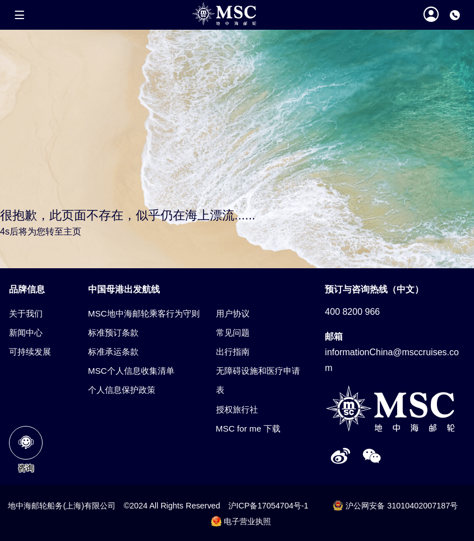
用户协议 (233, 313)
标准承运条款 (113, 351)
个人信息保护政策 (121, 390)
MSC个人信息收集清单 (131, 370)
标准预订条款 (113, 332)
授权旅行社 (237, 409)
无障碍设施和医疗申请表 (258, 380)
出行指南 (233, 351)
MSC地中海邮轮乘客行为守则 (144, 313)
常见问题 (233, 332)
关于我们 (26, 313)
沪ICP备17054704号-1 (268, 505)
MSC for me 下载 (248, 428)
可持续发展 (30, 351)
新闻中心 (26, 332)
